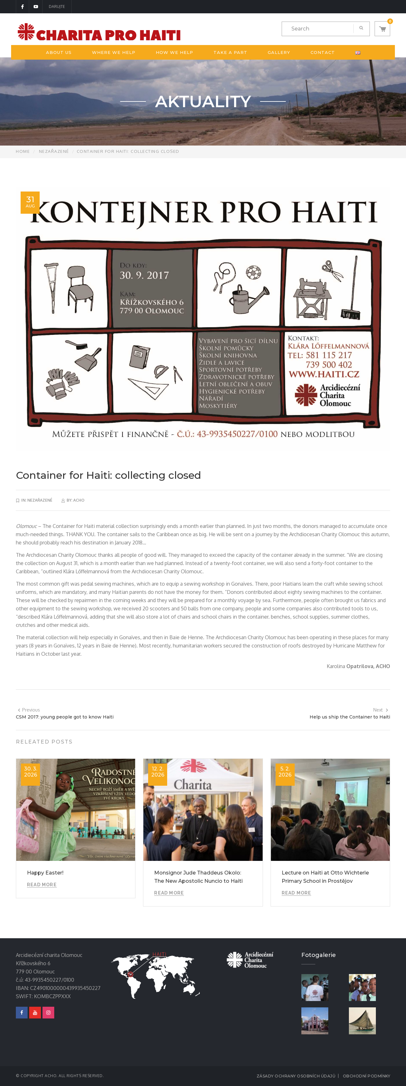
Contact (323, 52)
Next (381, 709)
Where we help (113, 52)
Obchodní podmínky (366, 1076)
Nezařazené (54, 151)
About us (59, 52)
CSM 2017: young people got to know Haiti (65, 717)
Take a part (230, 52)
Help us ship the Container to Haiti (350, 717)
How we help (174, 52)
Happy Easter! (45, 873)
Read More (42, 884)
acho (78, 500)
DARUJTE (57, 6)
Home (23, 151)
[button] (382, 28)
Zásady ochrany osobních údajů (296, 1076)
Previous (28, 709)
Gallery (279, 52)
